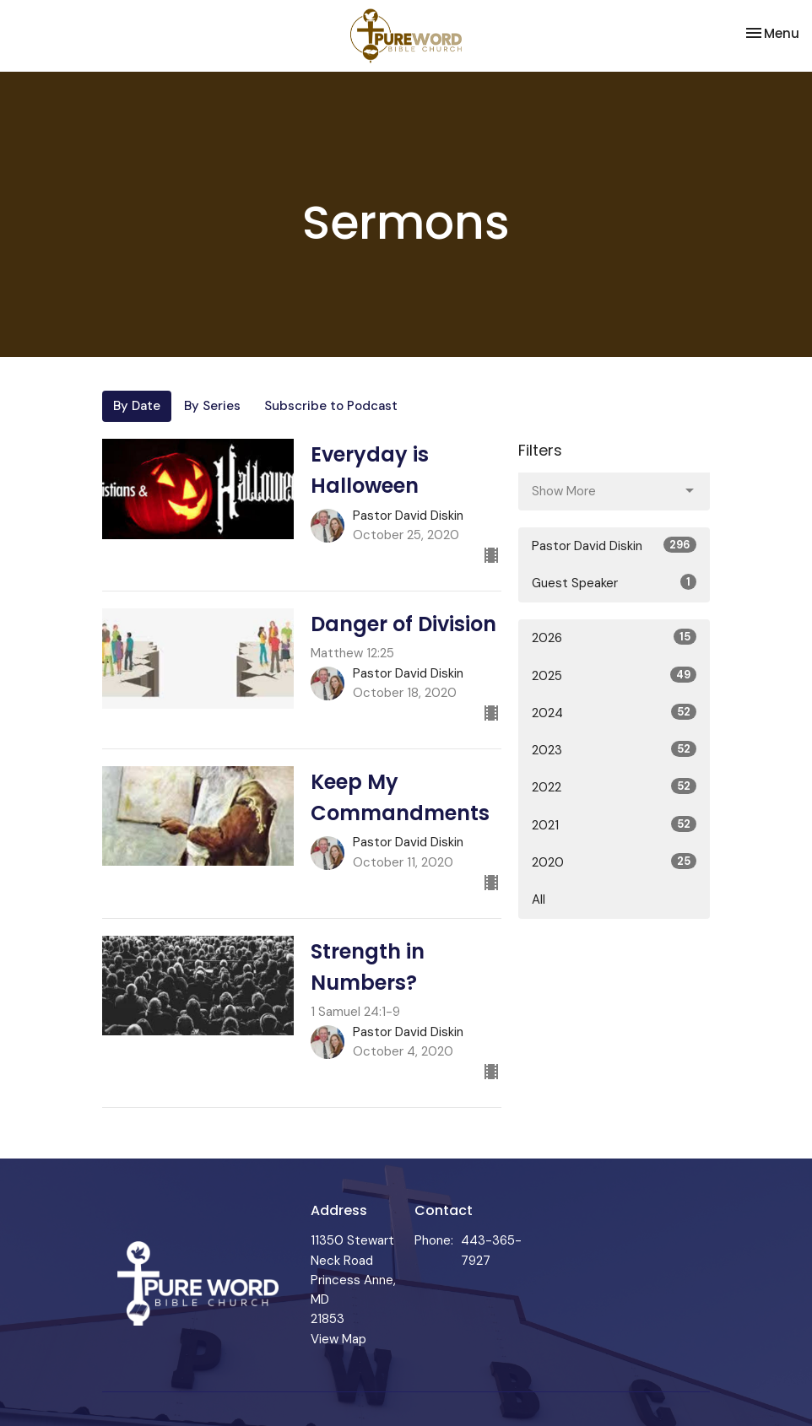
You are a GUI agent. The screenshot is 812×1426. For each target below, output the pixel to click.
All (538, 899)
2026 (614, 637)
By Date (136, 405)
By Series (212, 405)
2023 (614, 750)
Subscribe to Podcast (331, 405)
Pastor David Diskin (614, 545)
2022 (614, 787)
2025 (614, 675)
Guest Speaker (614, 582)
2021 (614, 825)
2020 (614, 862)
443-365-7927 (491, 1250)
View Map (338, 1339)
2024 (614, 712)
